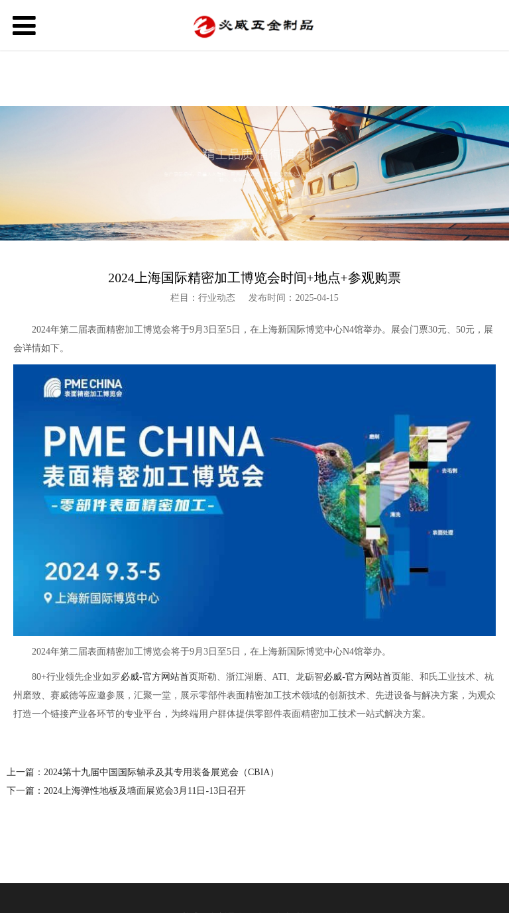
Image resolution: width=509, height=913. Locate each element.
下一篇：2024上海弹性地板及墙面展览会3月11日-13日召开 (126, 791)
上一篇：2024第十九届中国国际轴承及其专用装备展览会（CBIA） (143, 772)
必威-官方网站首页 (159, 677)
